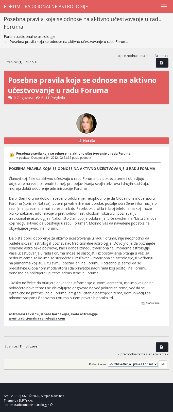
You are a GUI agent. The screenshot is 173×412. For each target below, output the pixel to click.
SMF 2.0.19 (12, 396)
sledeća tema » (157, 56)
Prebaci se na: (98, 364)
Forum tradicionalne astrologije (46, 6)
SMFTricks (26, 400)
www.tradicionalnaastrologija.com (37, 318)
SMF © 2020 (30, 396)
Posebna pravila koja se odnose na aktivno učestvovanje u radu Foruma (73, 153)
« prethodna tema (131, 56)
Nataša (89, 140)
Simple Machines (52, 396)
